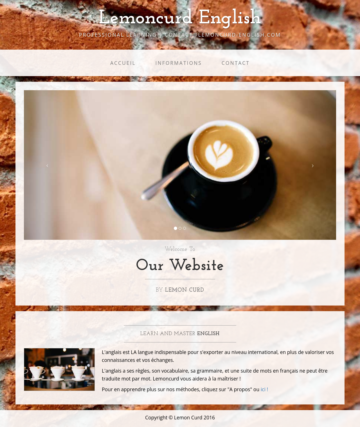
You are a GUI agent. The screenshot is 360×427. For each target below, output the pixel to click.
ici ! (264, 389)
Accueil (123, 62)
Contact (236, 62)
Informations (179, 62)
